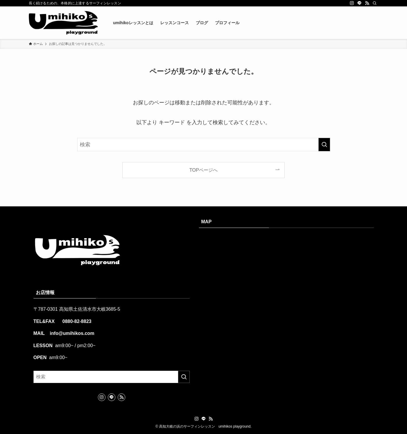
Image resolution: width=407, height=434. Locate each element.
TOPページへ (203, 170)
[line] (359, 3)
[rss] (367, 3)
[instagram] (352, 3)
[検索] (374, 3)
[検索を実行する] (324, 144)
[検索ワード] (203, 144)
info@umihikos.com (71, 333)
